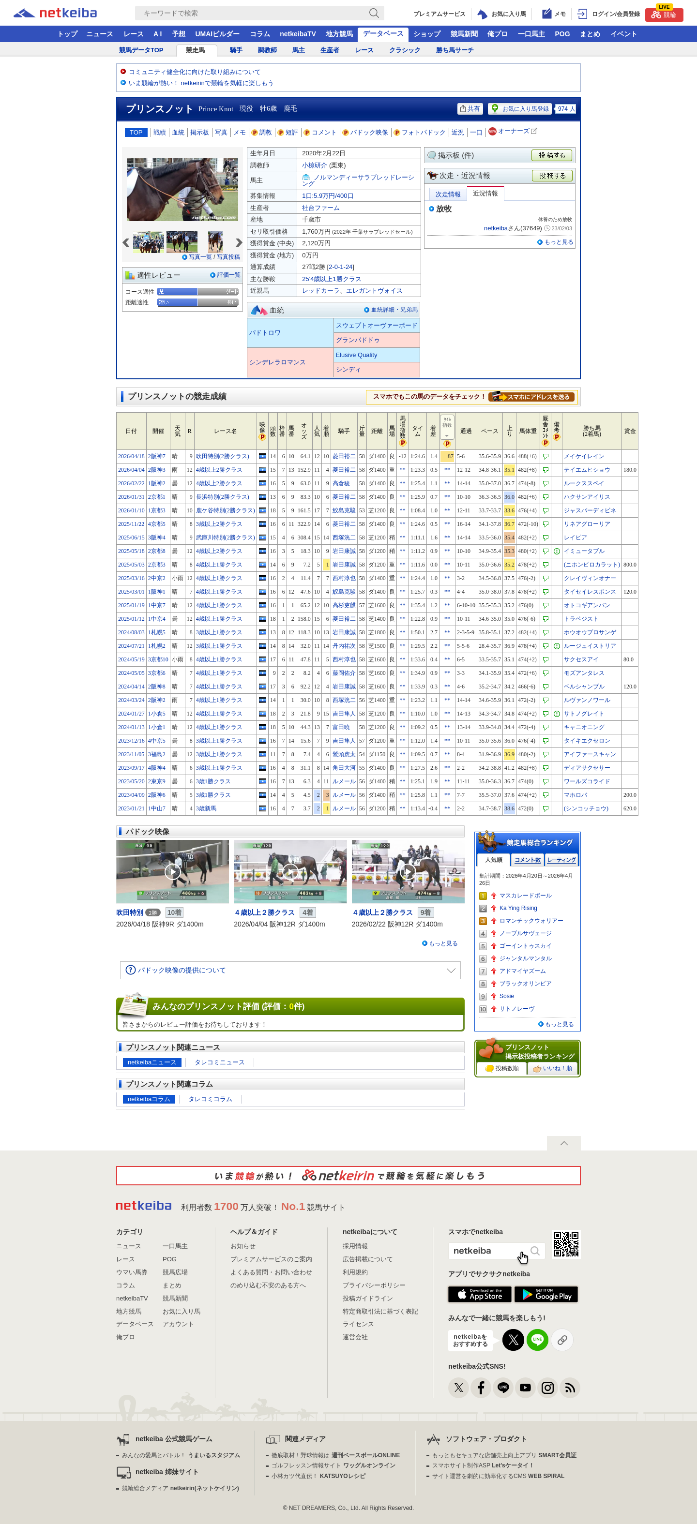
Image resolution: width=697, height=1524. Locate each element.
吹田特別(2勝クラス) (222, 456)
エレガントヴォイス (374, 290)
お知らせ (243, 1246)
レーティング (561, 860)
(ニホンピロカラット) (592, 564)
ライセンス (358, 1324)
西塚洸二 (344, 537)
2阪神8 (157, 686)
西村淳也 (344, 578)
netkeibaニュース (152, 1062)
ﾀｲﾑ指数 (447, 428)
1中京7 (157, 605)
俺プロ (497, 34)
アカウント (178, 1324)
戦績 (159, 132)
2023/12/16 (131, 740)
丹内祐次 (344, 645)
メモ (239, 132)
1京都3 (157, 510)
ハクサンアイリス (587, 496)
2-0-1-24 (340, 266)
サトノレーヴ (517, 1008)
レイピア (575, 537)
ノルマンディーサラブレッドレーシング (358, 180)
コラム (260, 34)
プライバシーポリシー (374, 1285)
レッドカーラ (321, 290)
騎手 (236, 50)
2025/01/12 (131, 618)
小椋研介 (314, 165)
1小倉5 (157, 713)
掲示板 (199, 132)
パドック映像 (365, 132)
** (403, 469)
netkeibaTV (298, 34)
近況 (458, 132)
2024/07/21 (131, 645)
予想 (178, 34)
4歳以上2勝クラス (219, 469)
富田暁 (341, 727)
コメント (320, 132)
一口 (476, 132)
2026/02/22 (131, 483)
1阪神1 (157, 591)
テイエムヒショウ (587, 469)
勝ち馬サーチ (455, 50)
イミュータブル (584, 551)
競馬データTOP (141, 50)
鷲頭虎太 (344, 754)
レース (133, 34)
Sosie (507, 996)
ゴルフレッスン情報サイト (333, 1465)
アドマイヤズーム (523, 971)
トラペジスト (581, 618)
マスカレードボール (526, 895)
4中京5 (157, 740)
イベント (623, 34)
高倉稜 (341, 483)
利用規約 (355, 1272)
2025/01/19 (131, 605)
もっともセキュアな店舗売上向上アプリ (504, 1455)
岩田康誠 (344, 551)
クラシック (405, 50)
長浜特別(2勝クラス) (222, 496)
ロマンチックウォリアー (531, 920)
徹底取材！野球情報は (336, 1455)
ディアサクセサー (587, 767)
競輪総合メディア (180, 1488)
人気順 (493, 860)
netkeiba (496, 228)
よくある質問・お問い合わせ (271, 1272)
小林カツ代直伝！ (318, 1476)
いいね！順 (552, 1069)
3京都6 (157, 673)
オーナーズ (514, 131)
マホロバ (575, 795)
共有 (470, 108)
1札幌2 (157, 645)
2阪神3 (157, 469)
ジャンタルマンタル (526, 958)
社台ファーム (321, 207)
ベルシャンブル (584, 686)
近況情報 (485, 193)
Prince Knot (215, 109)
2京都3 (157, 564)
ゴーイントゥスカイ (526, 945)
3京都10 (158, 659)
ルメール (344, 781)
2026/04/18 (131, 456)
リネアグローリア (587, 524)
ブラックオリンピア (526, 983)
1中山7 (157, 808)
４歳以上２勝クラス (264, 912)
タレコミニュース (220, 1062)
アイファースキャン (590, 754)
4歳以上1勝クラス (219, 564)
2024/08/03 (131, 632)
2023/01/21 (131, 808)
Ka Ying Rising (518, 908)
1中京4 (157, 618)
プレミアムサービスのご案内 (271, 1259)
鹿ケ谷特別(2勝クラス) (225, 510)
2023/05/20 (131, 781)
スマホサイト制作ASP (483, 1465)
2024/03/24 (131, 700)
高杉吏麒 (344, 605)
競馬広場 (175, 1272)
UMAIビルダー (217, 34)
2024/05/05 (131, 673)
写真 (221, 132)
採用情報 (355, 1246)
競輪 (663, 13)
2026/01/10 (131, 510)
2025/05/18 (131, 551)
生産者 (329, 50)
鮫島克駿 (344, 510)
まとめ (590, 34)
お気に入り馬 (181, 1311)
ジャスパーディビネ (590, 510)
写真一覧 (200, 257)
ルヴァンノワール (587, 700)
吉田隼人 (344, 713)
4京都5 (157, 524)
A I (157, 34)
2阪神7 (157, 456)
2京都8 (157, 551)
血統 (178, 132)
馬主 (298, 50)
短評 (288, 132)
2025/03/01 (131, 591)
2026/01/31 (131, 496)
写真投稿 (228, 257)
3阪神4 (157, 537)
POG (562, 34)
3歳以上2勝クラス (219, 524)
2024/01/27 (131, 713)
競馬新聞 (464, 34)
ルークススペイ (584, 483)
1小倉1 (157, 727)
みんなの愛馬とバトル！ (181, 1455)
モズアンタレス (584, 673)
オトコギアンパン (587, 605)
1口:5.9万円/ (327, 195)
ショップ (426, 34)
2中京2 (157, 578)
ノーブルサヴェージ (526, 933)
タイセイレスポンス (590, 591)
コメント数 (527, 860)
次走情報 (448, 194)
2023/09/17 (131, 767)
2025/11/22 (131, 524)
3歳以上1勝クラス (219, 632)
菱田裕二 (344, 456)
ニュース (99, 34)
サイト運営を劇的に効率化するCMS (498, 1476)
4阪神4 (157, 767)
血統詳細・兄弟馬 (394, 309)
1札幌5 (157, 632)
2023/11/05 (131, 754)
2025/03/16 (131, 578)
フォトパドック (420, 132)
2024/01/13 (131, 727)
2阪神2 (157, 700)
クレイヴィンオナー (590, 578)
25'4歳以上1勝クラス (331, 279)
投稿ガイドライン (368, 1298)
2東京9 (157, 781)
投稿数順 (502, 1069)
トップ (67, 34)
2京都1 (157, 496)
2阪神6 (157, 795)
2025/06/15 (131, 537)
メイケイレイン (584, 456)
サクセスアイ (581, 659)
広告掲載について (368, 1259)
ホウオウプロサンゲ (590, 632)
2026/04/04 (131, 469)
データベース (383, 33)
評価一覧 (229, 274)
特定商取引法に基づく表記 (380, 1311)
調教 (262, 132)
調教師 (267, 50)
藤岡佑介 (344, 673)
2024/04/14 (131, 686)
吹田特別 (129, 912)
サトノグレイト (584, 713)
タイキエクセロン (587, 740)
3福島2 (157, 754)
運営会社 (355, 1337)
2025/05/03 (131, 564)
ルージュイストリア (590, 645)
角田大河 (344, 767)
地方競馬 (339, 34)
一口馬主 (531, 34)
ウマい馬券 (132, 1272)
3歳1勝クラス (213, 781)
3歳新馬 (206, 808)
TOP (136, 132)
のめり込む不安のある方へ (268, 1285)
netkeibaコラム (149, 1099)
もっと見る (559, 242)
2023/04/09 (131, 795)
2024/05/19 (131, 659)
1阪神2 (157, 483)
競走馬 (195, 50)
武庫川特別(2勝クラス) (225, 537)
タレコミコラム (210, 1099)
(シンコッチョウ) (586, 808)
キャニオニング (584, 727)
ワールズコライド (587, 781)
